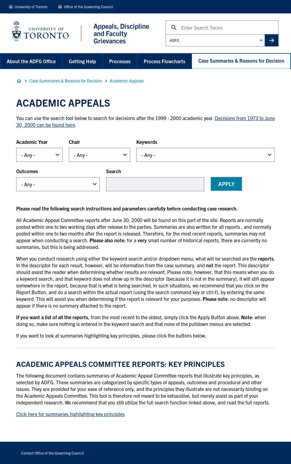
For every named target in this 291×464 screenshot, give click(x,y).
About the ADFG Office (31, 61)
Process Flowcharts (164, 61)
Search (113, 171)
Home (19, 81)
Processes (120, 61)
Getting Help (82, 61)
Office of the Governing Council (88, 6)
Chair (74, 142)
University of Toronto (31, 6)
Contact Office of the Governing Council (52, 453)
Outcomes (27, 171)
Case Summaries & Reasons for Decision (241, 60)
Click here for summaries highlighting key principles (70, 414)
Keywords (146, 142)
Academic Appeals (127, 80)
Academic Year (32, 142)
